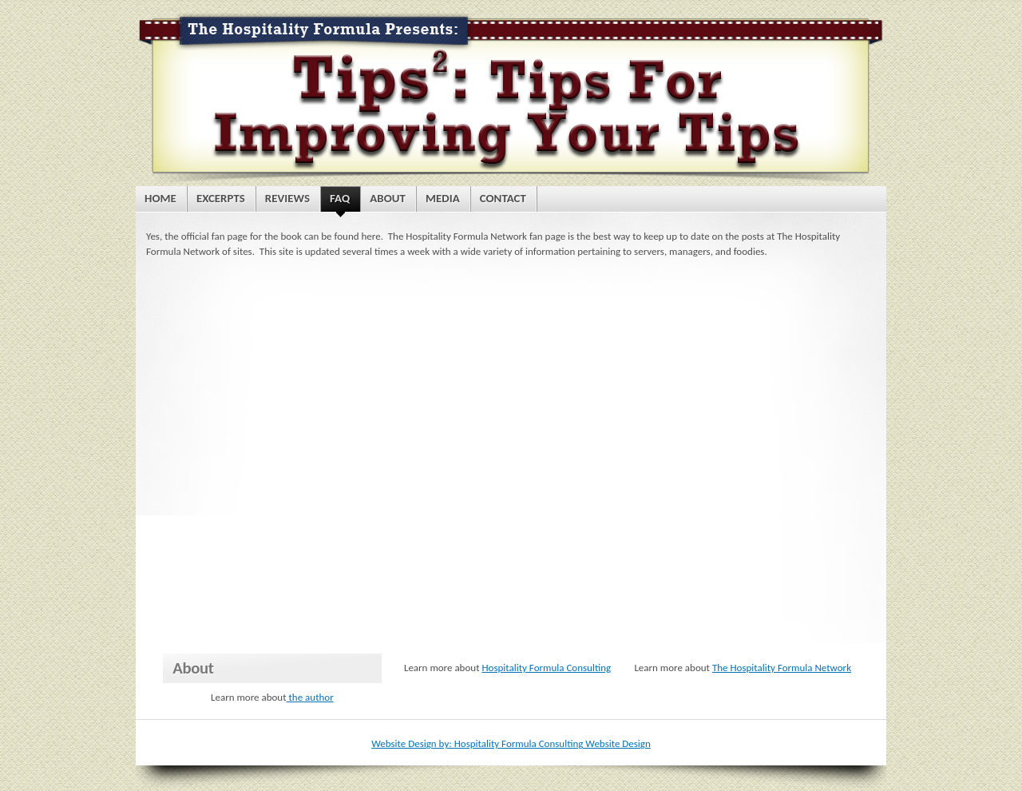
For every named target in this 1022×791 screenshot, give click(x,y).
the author (310, 697)
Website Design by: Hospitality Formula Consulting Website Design (511, 743)
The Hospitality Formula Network (781, 668)
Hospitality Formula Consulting (546, 668)
